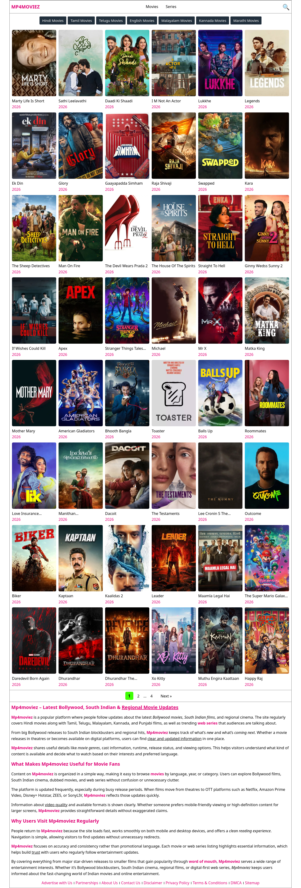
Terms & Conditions (210, 882)
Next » (166, 696)
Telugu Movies (111, 20)
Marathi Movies (246, 20)
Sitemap (252, 882)
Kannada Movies (212, 20)
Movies (152, 6)
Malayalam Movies (176, 20)
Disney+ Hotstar (37, 795)
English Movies (142, 20)
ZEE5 (57, 795)
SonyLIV (75, 795)
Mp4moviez (25, 7)
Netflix (251, 789)
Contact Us (130, 882)
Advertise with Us (57, 882)
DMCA (236, 882)
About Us (110, 882)
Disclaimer (153, 882)
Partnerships (87, 882)
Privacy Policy (177, 882)
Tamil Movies (81, 20)
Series (171, 6)
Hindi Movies (53, 20)
